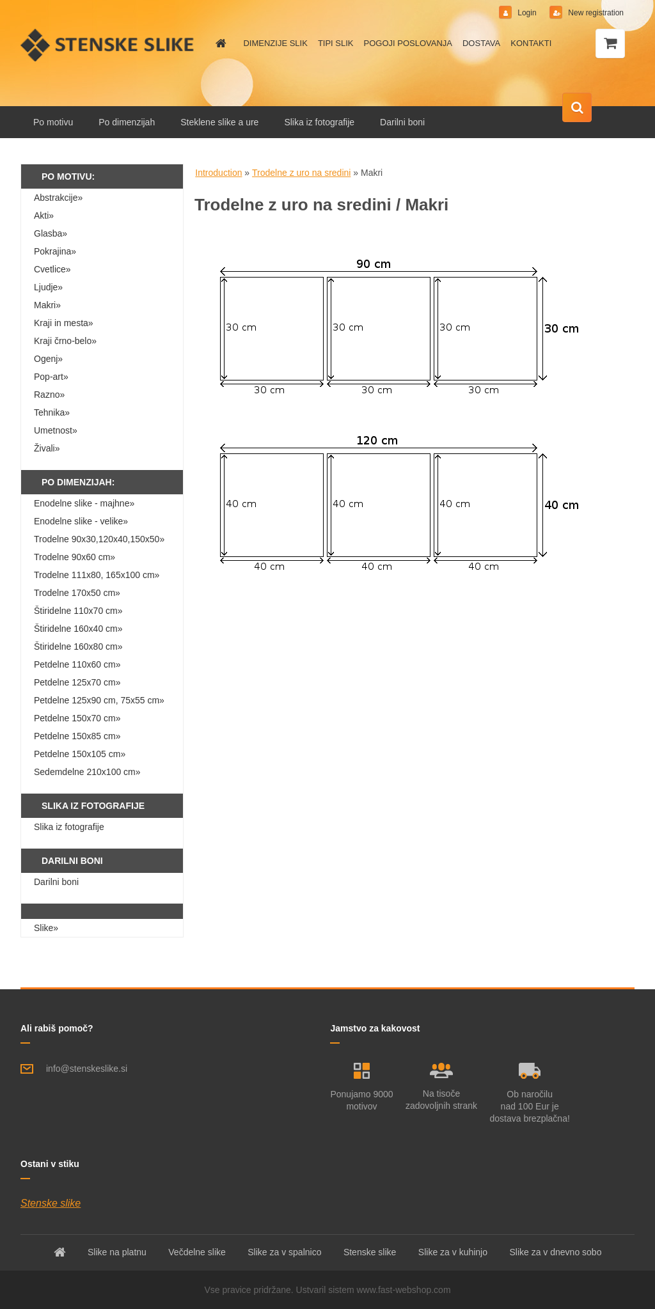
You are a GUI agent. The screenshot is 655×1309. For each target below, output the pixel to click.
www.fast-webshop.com (404, 1290)
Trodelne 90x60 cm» (74, 557)
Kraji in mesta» (63, 323)
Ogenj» (48, 359)
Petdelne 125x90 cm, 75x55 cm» (99, 700)
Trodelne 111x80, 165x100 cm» (96, 575)
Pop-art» (51, 377)
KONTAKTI (530, 43)
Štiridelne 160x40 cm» (78, 628)
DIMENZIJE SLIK (275, 43)
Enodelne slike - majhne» (84, 503)
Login (527, 12)
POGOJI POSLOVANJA (408, 43)
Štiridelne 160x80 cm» (78, 646)
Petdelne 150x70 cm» (77, 718)
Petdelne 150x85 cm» (77, 736)
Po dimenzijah (127, 122)
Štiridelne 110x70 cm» (78, 611)
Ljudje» (48, 287)
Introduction (218, 173)
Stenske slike (50, 1203)
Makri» (47, 305)
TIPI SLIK (336, 43)
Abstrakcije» (58, 197)
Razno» (49, 394)
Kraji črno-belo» (65, 341)
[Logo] (108, 45)
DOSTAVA (481, 43)
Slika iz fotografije (319, 122)
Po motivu (53, 122)
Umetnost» (55, 430)
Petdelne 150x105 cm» (79, 754)
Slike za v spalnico (284, 1252)
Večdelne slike (197, 1252)
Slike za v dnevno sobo (555, 1252)
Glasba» (50, 233)
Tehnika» (52, 412)
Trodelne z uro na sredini (301, 173)
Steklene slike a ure (219, 122)
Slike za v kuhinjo (452, 1252)
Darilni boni (402, 122)
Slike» (46, 928)
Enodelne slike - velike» (81, 521)
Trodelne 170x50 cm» (77, 593)
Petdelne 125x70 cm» (77, 682)
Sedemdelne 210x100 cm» (87, 772)
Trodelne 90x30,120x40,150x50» (99, 539)
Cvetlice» (52, 269)
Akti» (44, 215)
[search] (577, 108)
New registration (595, 12)
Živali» (46, 448)
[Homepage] (218, 43)
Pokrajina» (55, 251)
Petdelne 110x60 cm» (77, 664)
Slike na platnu (117, 1252)
